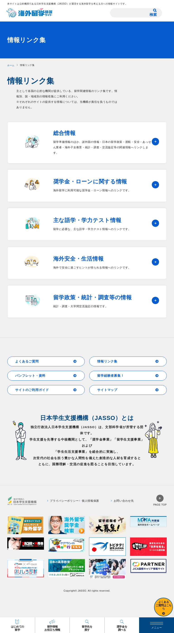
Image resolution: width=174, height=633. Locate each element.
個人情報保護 (89, 500)
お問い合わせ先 (122, 500)
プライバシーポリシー (63, 500)
